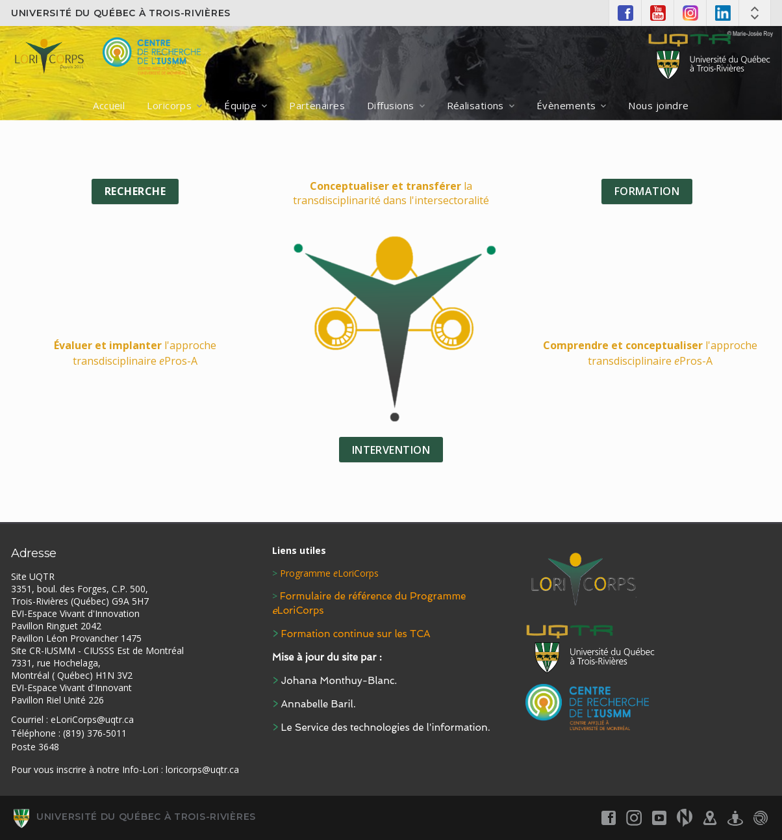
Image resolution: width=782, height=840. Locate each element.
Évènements (566, 105)
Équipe (240, 105)
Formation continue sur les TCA (356, 634)
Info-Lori (140, 769)
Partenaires (317, 105)
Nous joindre (658, 105)
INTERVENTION (391, 450)
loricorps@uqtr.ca (202, 769)
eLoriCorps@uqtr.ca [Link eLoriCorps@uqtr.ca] (92, 719)
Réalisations (475, 105)
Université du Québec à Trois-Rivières (121, 13)
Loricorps (169, 105)
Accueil (109, 105)
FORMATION (646, 191)
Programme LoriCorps (329, 573)
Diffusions (390, 105)
